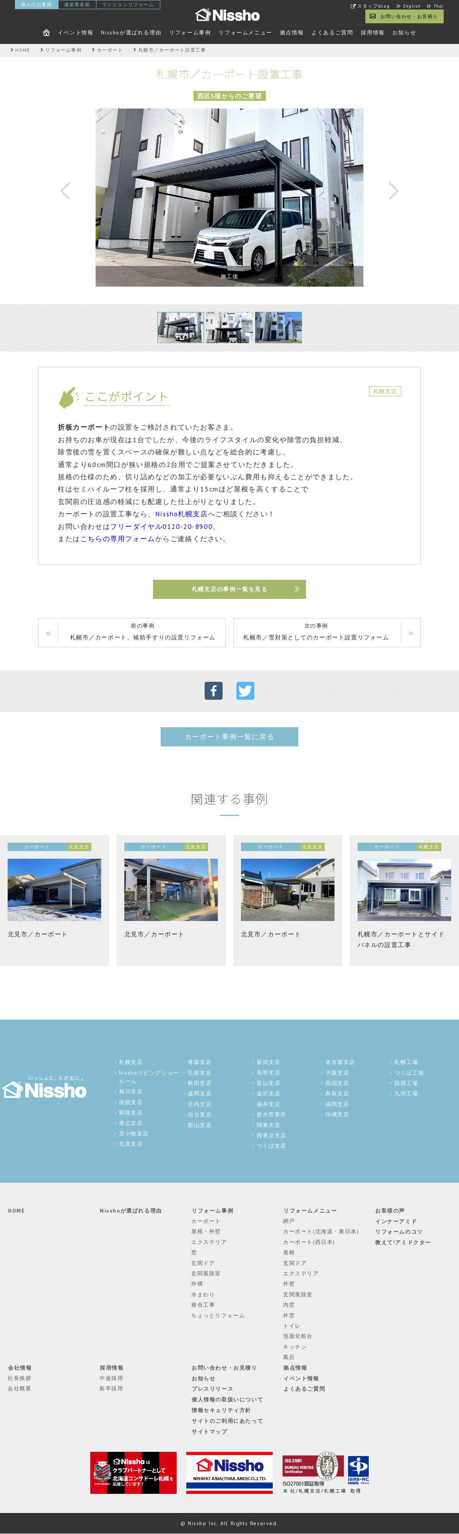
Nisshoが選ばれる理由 (131, 32)
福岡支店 (337, 1104)
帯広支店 (131, 1123)
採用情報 (372, 32)
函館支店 (131, 1102)
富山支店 (268, 1083)
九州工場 (406, 1093)
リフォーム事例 (190, 32)
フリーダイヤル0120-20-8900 (161, 526)
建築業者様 (77, 4)
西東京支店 (271, 1135)
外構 (197, 1284)
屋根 (289, 1252)
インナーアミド (396, 1221)
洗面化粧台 (298, 1336)
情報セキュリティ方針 (221, 1409)
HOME (16, 1210)
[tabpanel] (229, 198)
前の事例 (143, 632)
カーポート (206, 1221)
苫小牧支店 (134, 1133)
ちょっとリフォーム (218, 1315)
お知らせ (404, 32)
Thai (438, 6)
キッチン (295, 1346)
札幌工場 (406, 1062)
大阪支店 (337, 1073)
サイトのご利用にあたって (227, 1420)
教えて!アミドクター (403, 1242)
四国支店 (337, 1083)
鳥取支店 (337, 1093)
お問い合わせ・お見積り (409, 16)
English (412, 6)
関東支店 (268, 1125)
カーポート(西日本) (309, 1242)
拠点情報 (292, 32)
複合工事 (203, 1305)
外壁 (289, 1284)
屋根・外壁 (206, 1231)
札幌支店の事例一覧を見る (229, 589)
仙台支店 (200, 1114)
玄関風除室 (206, 1273)
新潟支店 (268, 1062)
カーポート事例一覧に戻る (229, 737)
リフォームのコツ (399, 1231)
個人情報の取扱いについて (227, 1399)
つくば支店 (271, 1146)
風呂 (289, 1357)
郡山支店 (200, 1125)
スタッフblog (373, 6)
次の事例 (315, 632)
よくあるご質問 (332, 32)
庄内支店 (200, 1104)
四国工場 (406, 1083)
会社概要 (19, 1388)
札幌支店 (131, 1062)
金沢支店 (268, 1093)
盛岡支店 (200, 1093)
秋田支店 (200, 1083)
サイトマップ (209, 1430)
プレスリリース (212, 1388)
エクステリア (209, 1242)
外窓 (289, 1315)
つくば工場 (409, 1073)
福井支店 (268, 1104)
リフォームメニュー (245, 32)
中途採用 (111, 1378)
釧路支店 (131, 1112)
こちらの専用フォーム (117, 538)
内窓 (289, 1305)
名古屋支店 (340, 1062)
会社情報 (19, 1367)
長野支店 (268, 1073)
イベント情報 (76, 32)
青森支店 (200, 1062)
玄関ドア (203, 1263)
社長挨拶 (19, 1378)
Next (390, 192)
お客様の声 (390, 1210)
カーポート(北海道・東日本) (321, 1231)
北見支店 (131, 1144)
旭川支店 (131, 1091)
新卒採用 (111, 1388)
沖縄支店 (337, 1114)
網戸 (289, 1221)
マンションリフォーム (128, 4)
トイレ (292, 1326)
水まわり (203, 1294)
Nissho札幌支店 (182, 513)
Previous (68, 192)
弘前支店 (200, 1073)
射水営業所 (271, 1114)
